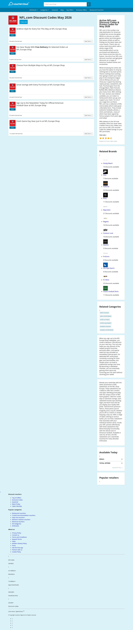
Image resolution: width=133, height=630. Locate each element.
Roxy (105, 198)
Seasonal (55, 10)
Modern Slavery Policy (19, 543)
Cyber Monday (17, 506)
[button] (33, 10)
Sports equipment (105, 323)
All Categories (16, 524)
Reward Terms (17, 539)
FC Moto (106, 280)
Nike (104, 175)
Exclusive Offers (81, 10)
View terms (88, 41)
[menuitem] (33, 10)
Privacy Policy (16, 533)
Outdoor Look (108, 233)
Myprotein (107, 210)
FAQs (14, 541)
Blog (62, 10)
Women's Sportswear (106, 330)
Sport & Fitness (104, 319)
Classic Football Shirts (111, 291)
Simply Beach (108, 163)
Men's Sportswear (105, 316)
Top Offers (69, 10)
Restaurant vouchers (96, 10)
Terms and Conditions (19, 537)
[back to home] (18, 4)
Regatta (106, 222)
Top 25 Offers (16, 498)
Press (14, 545)
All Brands (15, 526)
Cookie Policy (16, 552)
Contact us (15, 535)
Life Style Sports (109, 268)
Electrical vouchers (18, 522)
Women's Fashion (105, 326)
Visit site (103, 135)
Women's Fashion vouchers (21, 519)
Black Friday (16, 504)
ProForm (106, 256)
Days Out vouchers (18, 517)
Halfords (106, 187)
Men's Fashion (104, 313)
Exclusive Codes (17, 500)
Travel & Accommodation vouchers (23, 515)
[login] (105, 138)
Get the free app (17, 548)
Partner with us (17, 550)
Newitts (106, 245)
